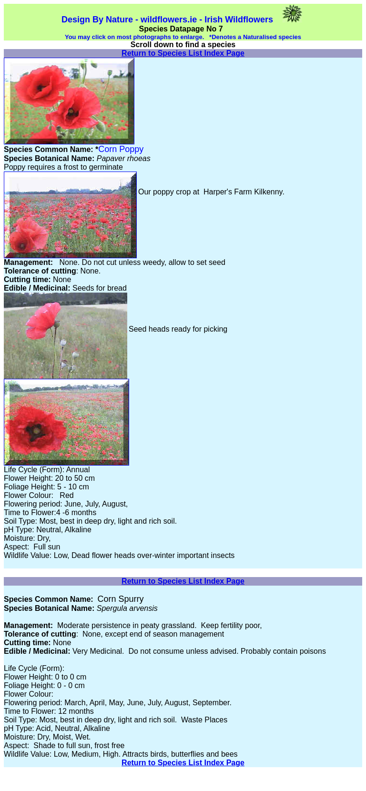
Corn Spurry (121, 599)
